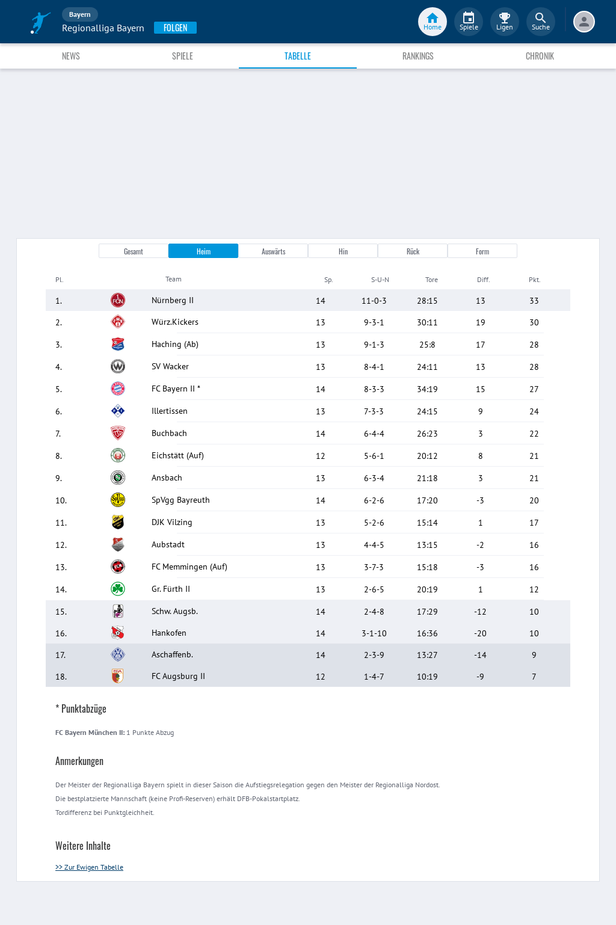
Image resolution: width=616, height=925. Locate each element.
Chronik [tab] (540, 55)
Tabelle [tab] (298, 55)
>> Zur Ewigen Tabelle (89, 866)
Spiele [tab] (182, 55)
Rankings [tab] (418, 55)
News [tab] (71, 55)
